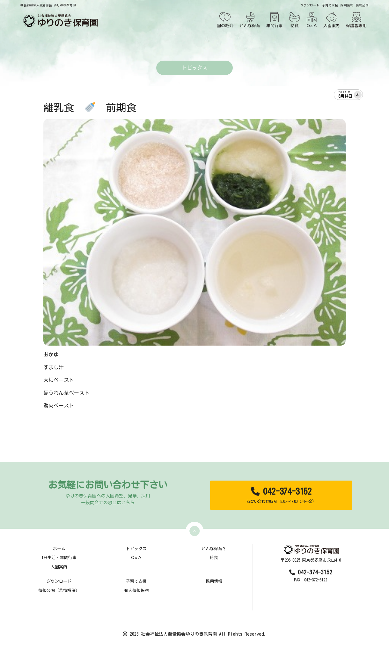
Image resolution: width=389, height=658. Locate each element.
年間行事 (274, 20)
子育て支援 (330, 5)
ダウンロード (309, 5)
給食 (294, 20)
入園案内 (331, 20)
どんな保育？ (214, 549)
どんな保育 (249, 20)
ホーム (59, 549)
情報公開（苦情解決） (59, 590)
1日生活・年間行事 (59, 558)
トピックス (136, 549)
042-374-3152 (281, 495)
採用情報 (347, 5)
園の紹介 (225, 20)
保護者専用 (356, 20)
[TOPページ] (59, 20)
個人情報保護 (136, 590)
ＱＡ (311, 20)
